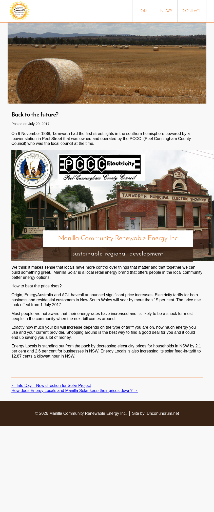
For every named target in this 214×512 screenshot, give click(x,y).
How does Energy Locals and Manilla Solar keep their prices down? (74, 390)
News (166, 11)
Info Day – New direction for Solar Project (51, 385)
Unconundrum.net (163, 413)
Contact (192, 11)
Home (144, 11)
